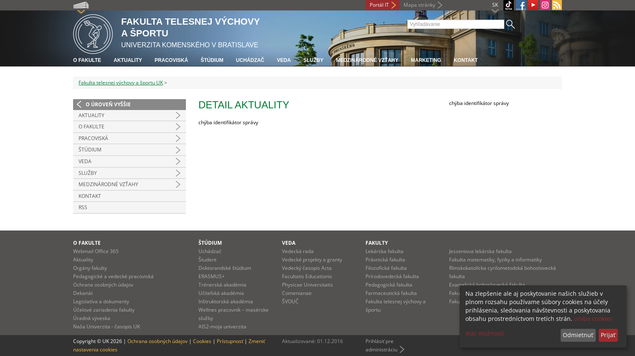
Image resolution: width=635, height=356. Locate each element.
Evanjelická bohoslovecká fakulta (487, 284)
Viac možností (484, 333)
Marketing (426, 60)
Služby (313, 60)
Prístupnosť (230, 341)
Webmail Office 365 (96, 251)
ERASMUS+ (211, 276)
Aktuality (128, 60)
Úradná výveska (91, 318)
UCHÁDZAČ (250, 60)
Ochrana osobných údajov (103, 284)
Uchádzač (209, 251)
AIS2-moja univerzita (222, 326)
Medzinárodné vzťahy (367, 60)
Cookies (202, 341)
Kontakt (466, 60)
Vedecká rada (298, 251)
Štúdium (212, 60)
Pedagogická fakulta (389, 284)
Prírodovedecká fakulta (392, 276)
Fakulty (377, 242)
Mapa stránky (419, 4)
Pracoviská (171, 60)
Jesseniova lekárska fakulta (480, 251)
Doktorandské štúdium (224, 267)
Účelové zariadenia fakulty (104, 309)
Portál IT (379, 4)
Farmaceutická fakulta (391, 293)
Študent (207, 259)
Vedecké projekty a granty (312, 259)
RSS (83, 207)
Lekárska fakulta (385, 251)
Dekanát (83, 293)
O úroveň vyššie (108, 104)
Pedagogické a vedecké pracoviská (113, 276)
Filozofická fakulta (386, 267)
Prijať (608, 335)
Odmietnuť (578, 335)
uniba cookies (593, 319)
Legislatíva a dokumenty (101, 301)
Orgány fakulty (90, 267)
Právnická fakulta (385, 259)
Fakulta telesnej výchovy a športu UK (121, 82)
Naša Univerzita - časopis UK (106, 326)
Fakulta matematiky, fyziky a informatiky (495, 259)
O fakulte (87, 60)
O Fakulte (91, 126)
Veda (284, 60)
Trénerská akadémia (222, 284)
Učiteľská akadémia (221, 293)
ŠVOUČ (290, 301)
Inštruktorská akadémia (225, 301)
